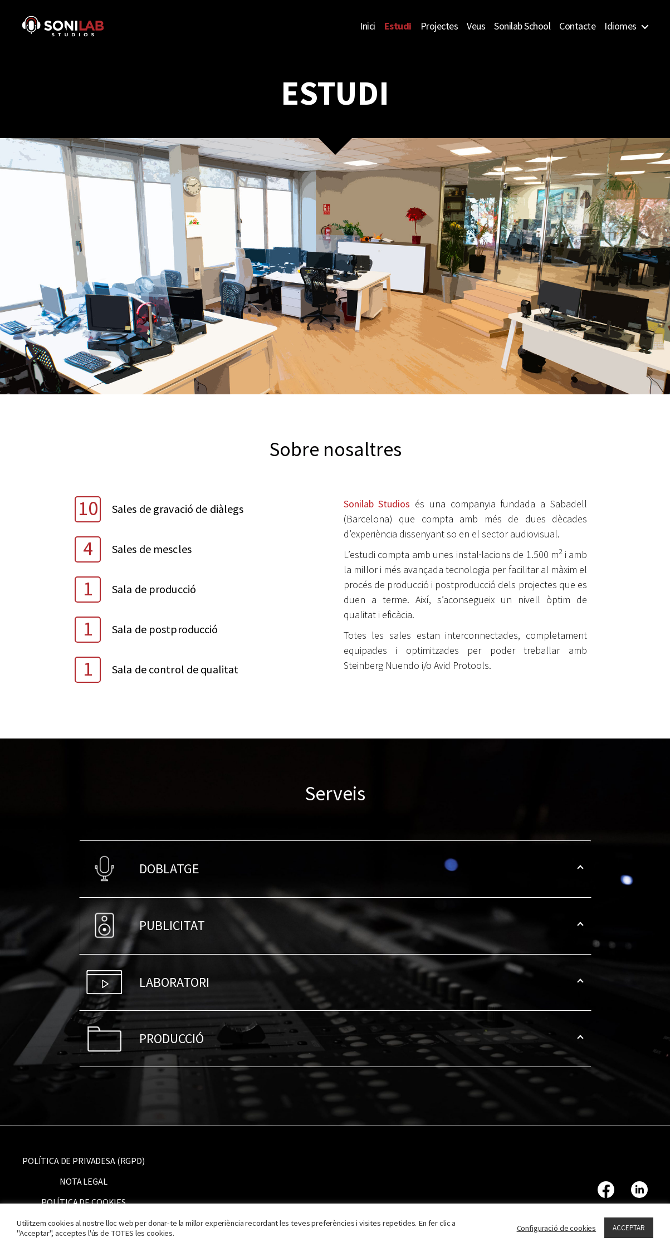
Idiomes (620, 26)
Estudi (398, 26)
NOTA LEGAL (83, 1181)
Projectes (439, 26)
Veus (476, 26)
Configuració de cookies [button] (556, 1228)
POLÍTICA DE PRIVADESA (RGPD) (83, 1160)
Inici (367, 26)
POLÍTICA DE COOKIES (83, 1201)
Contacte (577, 26)
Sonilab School (522, 26)
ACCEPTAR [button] (629, 1228)
